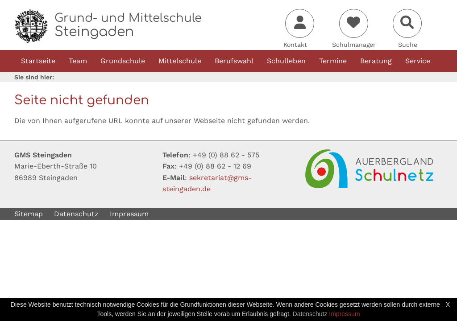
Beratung (376, 61)
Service (417, 61)
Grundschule (122, 61)
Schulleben (286, 61)
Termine (333, 61)
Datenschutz (76, 214)
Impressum (129, 214)
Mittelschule (179, 61)
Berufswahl (234, 61)
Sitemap (28, 214)
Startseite (38, 61)
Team (78, 61)
